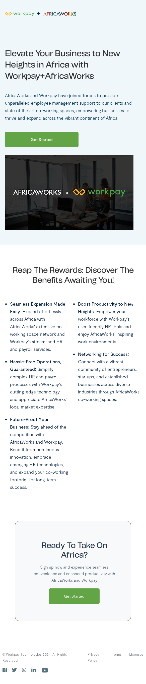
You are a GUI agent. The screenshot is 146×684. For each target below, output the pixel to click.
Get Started (74, 596)
